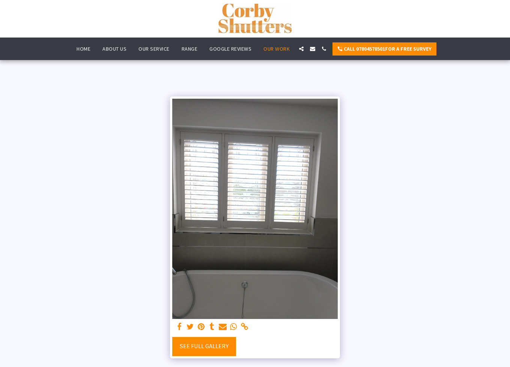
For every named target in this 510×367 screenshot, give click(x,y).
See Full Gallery (204, 346)
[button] (301, 48)
